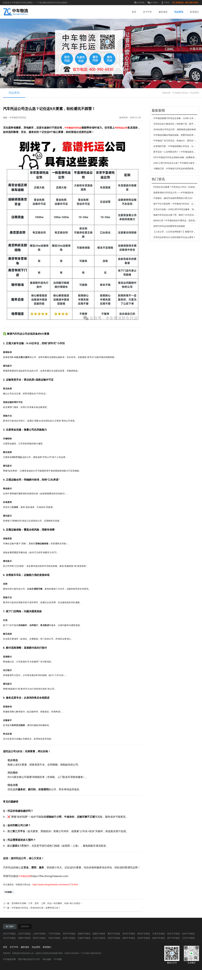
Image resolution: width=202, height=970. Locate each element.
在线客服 (139, 3)
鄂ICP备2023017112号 (29, 959)
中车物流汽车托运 (180, 93)
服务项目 (163, 12)
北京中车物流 (24, 933)
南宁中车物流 (173, 938)
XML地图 (46, 959)
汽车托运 (77, 128)
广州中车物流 (54, 933)
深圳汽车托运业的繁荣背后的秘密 (169, 226)
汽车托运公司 (121, 128)
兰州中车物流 (188, 938)
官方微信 (153, 3)
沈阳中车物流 (24, 938)
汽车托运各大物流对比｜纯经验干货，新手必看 (175, 124)
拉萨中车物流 (188, 933)
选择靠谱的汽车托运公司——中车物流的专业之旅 (176, 192)
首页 (134, 12)
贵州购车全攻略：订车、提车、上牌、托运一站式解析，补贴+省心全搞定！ (46, 903)
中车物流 (69, 128)
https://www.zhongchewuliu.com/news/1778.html (55, 884)
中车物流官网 (24, 876)
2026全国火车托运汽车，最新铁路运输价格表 (174, 129)
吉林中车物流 (143, 938)
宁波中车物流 (54, 938)
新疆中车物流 (99, 933)
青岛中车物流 (39, 938)
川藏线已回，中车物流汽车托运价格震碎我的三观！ (177, 168)
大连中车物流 (99, 938)
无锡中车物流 (84, 938)
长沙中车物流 (9, 938)
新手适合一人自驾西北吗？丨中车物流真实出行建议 (177, 152)
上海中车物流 (39, 933)
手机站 (165, 3)
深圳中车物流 (69, 933)
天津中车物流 (158, 933)
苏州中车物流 (128, 933)
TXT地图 (58, 959)
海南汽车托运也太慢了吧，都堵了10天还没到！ (175, 215)
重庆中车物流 (113, 933)
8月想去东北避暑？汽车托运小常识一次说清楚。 (176, 187)
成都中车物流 (84, 933)
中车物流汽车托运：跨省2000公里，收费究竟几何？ (35, 908)
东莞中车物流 (69, 938)
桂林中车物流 (158, 938)
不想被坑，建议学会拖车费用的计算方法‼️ (172, 198)
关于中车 (147, 12)
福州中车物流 (128, 938)
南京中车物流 (173, 933)
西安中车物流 (143, 933)
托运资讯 (178, 12)
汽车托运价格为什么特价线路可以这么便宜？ (174, 237)
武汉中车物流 (9, 933)
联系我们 (194, 12)
